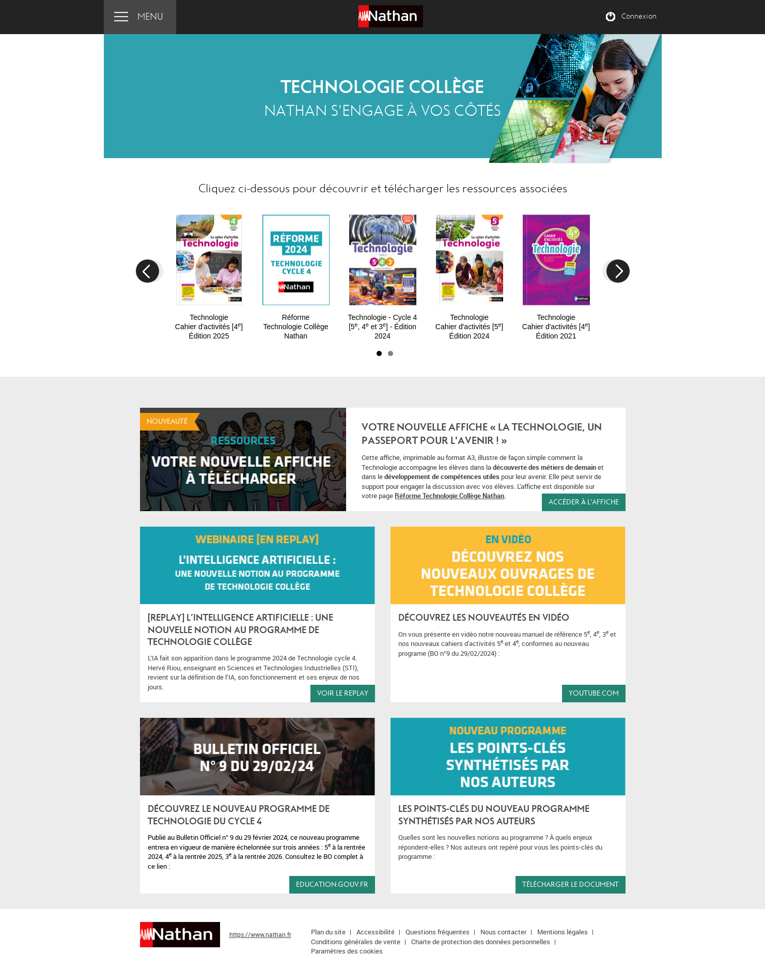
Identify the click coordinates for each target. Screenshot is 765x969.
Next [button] (618, 271)
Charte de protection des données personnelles (480, 941)
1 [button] (379, 353)
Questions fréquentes (437, 931)
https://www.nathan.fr (260, 934)
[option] (209, 272)
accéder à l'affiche (584, 502)
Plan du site (328, 931)
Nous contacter (503, 931)
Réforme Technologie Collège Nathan (449, 495)
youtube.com (594, 693)
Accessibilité (375, 931)
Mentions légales (562, 931)
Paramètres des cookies (347, 951)
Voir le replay (342, 693)
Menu (150, 16)
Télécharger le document (570, 884)
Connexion (639, 16)
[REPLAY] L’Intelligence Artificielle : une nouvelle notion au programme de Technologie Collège (240, 630)
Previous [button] (147, 271)
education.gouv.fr (332, 884)
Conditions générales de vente (355, 941)
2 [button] (390, 353)
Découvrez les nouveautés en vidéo (483, 617)
